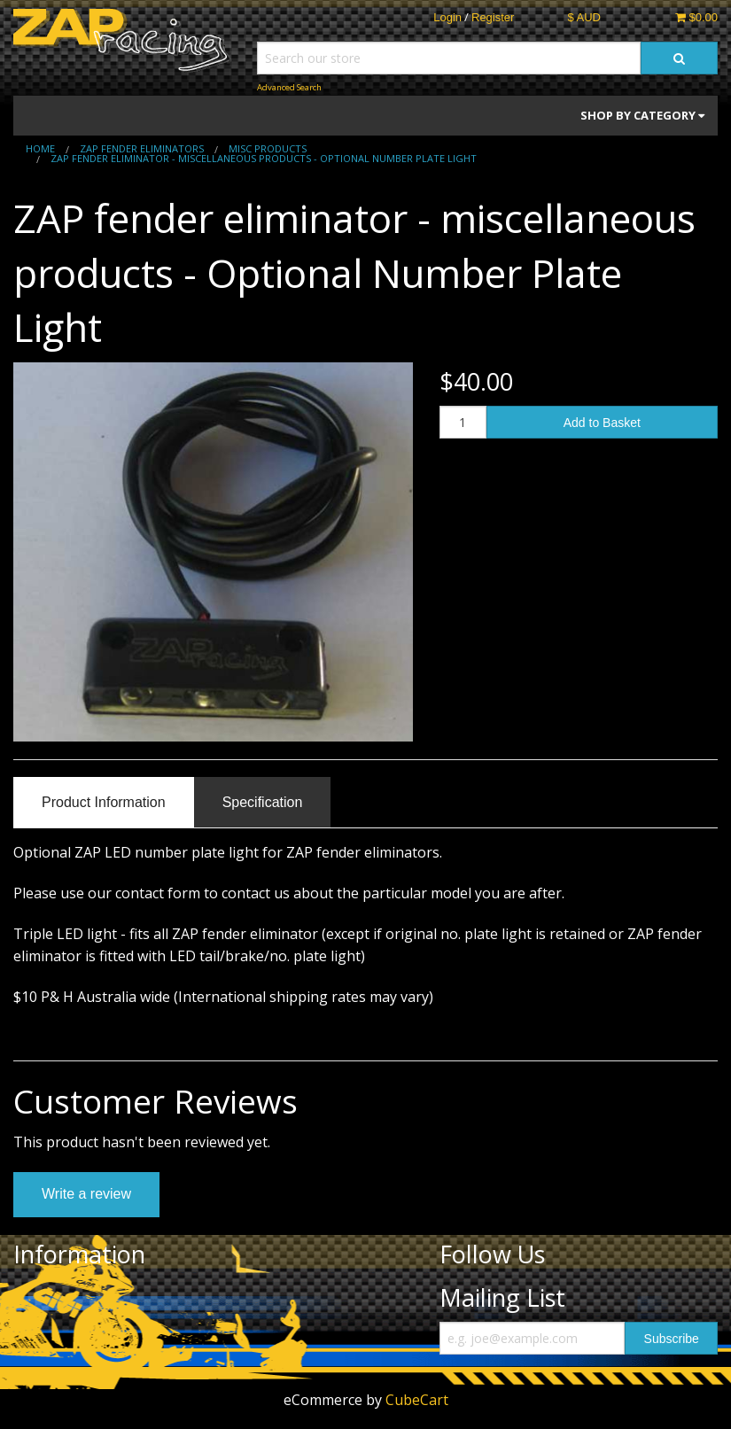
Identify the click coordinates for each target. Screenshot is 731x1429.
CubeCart (416, 1400)
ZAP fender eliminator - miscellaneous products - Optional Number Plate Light (264, 158)
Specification (262, 802)
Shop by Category (642, 115)
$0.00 (696, 17)
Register (492, 17)
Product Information (104, 802)
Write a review (86, 1193)
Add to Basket (602, 422)
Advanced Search (289, 87)
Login (447, 17)
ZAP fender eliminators (142, 148)
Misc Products (268, 148)
